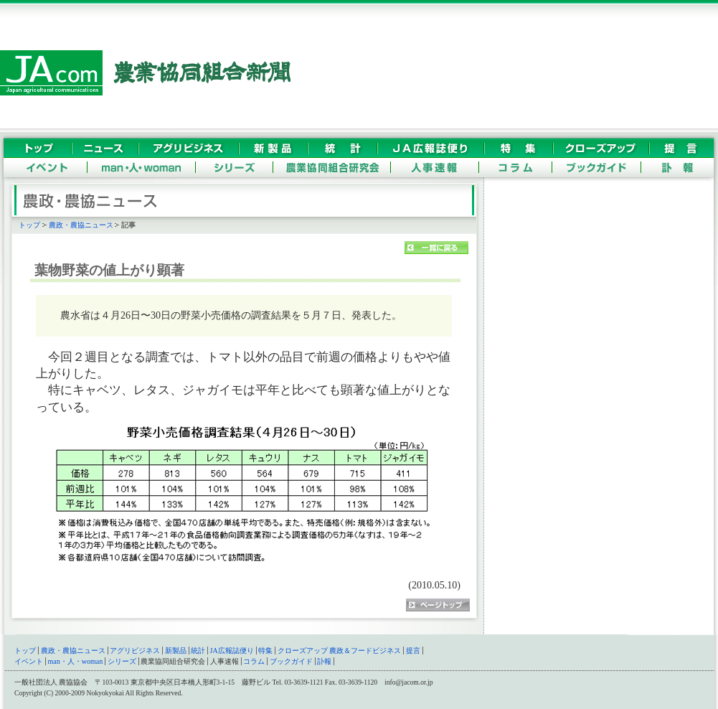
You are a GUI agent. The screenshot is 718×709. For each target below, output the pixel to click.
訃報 (324, 661)
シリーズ (122, 661)
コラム (254, 661)
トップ (29, 225)
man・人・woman (75, 661)
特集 (265, 650)
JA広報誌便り (232, 650)
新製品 (175, 650)
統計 (198, 650)
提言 (413, 650)
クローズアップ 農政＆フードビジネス (340, 650)
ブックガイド (291, 661)
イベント (28, 661)
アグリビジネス (135, 650)
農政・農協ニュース (81, 225)
